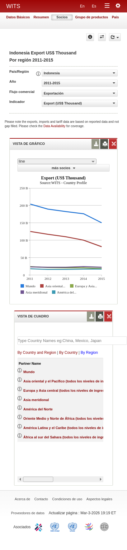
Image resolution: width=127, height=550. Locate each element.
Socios (62, 17)
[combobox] (56, 161)
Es (94, 6)
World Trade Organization (89, 526)
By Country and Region (36, 352)
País (115, 17)
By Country (68, 352)
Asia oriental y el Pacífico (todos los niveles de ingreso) (68, 381)
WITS (13, 6)
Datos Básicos (18, 17)
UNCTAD (56, 526)
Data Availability (55, 126)
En (82, 6)
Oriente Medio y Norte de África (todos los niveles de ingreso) (73, 418)
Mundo (29, 372)
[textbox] (72, 340)
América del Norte (38, 409)
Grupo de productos (91, 17)
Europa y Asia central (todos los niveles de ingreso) (65, 390)
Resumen (41, 17)
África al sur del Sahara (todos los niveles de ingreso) (67, 437)
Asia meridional (36, 400)
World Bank (106, 526)
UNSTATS (72, 526)
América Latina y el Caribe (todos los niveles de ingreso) (69, 428)
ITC (39, 526)
